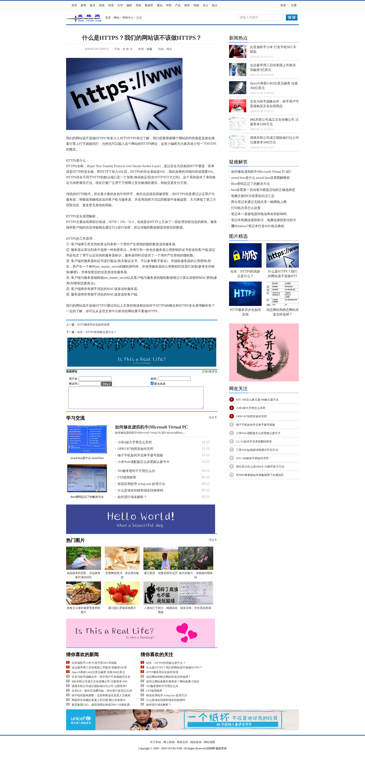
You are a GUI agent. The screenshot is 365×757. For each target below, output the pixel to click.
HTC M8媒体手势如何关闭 (252, 458)
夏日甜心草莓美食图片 (122, 612)
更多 (211, 421)
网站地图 (209, 746)
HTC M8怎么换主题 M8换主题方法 (257, 399)
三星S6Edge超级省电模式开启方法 (257, 450)
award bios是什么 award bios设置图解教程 (260, 177)
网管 (187, 5)
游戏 (102, 5)
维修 (196, 5)
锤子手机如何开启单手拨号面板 (140, 459)
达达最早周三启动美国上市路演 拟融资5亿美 (99, 671)
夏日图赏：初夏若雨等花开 (161, 577)
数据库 (149, 5)
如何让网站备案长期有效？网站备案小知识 (172, 685)
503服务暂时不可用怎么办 (136, 475)
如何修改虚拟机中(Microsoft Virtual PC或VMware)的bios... (150, 436)
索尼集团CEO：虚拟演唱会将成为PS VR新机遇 (101, 709)
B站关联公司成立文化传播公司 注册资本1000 (99, 685)
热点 (214, 5)
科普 (111, 5)
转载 (149, 49)
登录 (283, 5)
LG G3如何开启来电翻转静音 (254, 441)
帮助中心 (128, 17)
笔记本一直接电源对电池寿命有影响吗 (259, 214)
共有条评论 (214, 371)
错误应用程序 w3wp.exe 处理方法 (141, 488)
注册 (294, 5)
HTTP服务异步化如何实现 (93, 324)
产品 (178, 5)
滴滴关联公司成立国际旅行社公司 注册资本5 (99, 690)
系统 (138, 5)
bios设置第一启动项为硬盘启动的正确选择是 (263, 190)
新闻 (83, 5)
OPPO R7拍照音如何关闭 (135, 453)
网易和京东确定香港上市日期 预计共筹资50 (98, 704)
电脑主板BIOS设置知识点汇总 (252, 196)
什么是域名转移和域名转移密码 (140, 494)
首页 (74, 5)
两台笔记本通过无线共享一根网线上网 (259, 202)
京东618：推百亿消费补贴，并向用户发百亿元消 (102, 695)
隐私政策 (196, 746)
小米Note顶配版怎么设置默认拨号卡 (143, 466)
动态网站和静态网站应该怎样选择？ (168, 681)
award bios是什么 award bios (87, 462)
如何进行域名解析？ (132, 501)
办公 (205, 5)
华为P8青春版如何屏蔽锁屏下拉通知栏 (260, 475)
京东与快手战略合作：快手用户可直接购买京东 (101, 681)
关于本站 (155, 746)
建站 (159, 5)
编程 (129, 5)
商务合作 (182, 746)
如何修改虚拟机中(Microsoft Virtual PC (151, 431)
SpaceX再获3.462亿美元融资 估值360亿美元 (98, 676)
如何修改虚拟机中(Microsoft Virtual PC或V (261, 171)
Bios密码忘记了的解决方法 (87, 501)
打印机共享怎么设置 (245, 208)
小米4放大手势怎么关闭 (135, 446)
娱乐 (92, 5)
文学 (120, 5)
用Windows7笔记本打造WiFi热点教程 (257, 226)
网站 (116, 17)
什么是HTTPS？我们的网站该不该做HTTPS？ (174, 671)
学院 (169, 5)
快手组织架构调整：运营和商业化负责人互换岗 (101, 699)
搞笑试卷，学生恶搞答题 (195, 612)
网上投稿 (169, 746)
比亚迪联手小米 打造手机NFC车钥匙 (94, 667)
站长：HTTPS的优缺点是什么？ (97, 332)
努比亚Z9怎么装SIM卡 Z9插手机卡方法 (260, 466)
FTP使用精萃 (127, 481)
